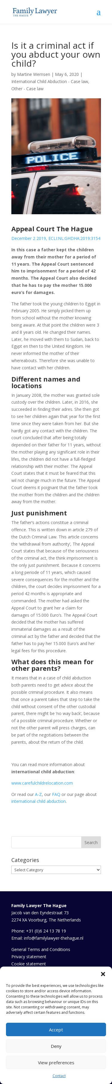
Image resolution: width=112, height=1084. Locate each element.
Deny (56, 1046)
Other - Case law (27, 88)
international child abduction (38, 801)
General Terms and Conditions (40, 949)
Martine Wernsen (33, 74)
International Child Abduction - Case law (49, 81)
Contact (59, 1075)
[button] (103, 974)
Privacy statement (28, 956)
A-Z (38, 794)
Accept (56, 1030)
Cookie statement (28, 964)
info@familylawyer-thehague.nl (53, 938)
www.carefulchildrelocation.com (42, 783)
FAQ (56, 794)
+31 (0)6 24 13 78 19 (46, 931)
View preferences (56, 1062)
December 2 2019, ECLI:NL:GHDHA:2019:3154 (55, 238)
